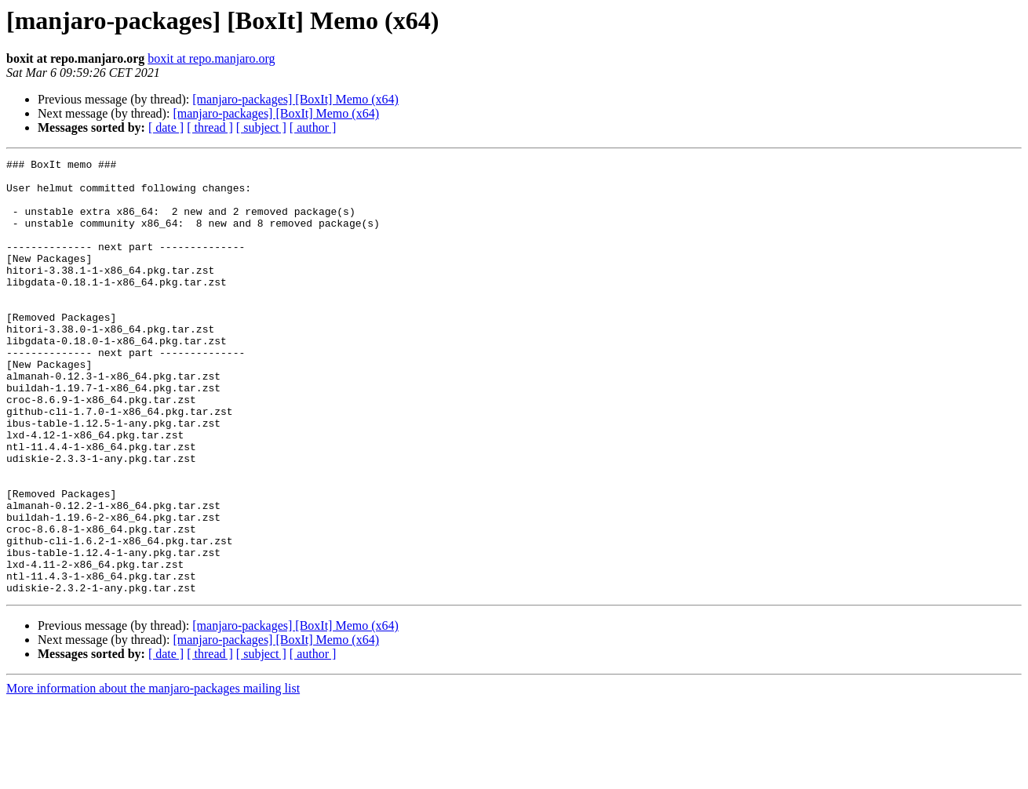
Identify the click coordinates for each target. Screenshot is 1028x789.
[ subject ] (261, 127)
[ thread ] (210, 127)
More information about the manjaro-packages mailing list (153, 775)
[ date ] (166, 127)
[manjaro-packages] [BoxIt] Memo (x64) (295, 99)
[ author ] (313, 127)
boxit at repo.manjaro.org (211, 58)
